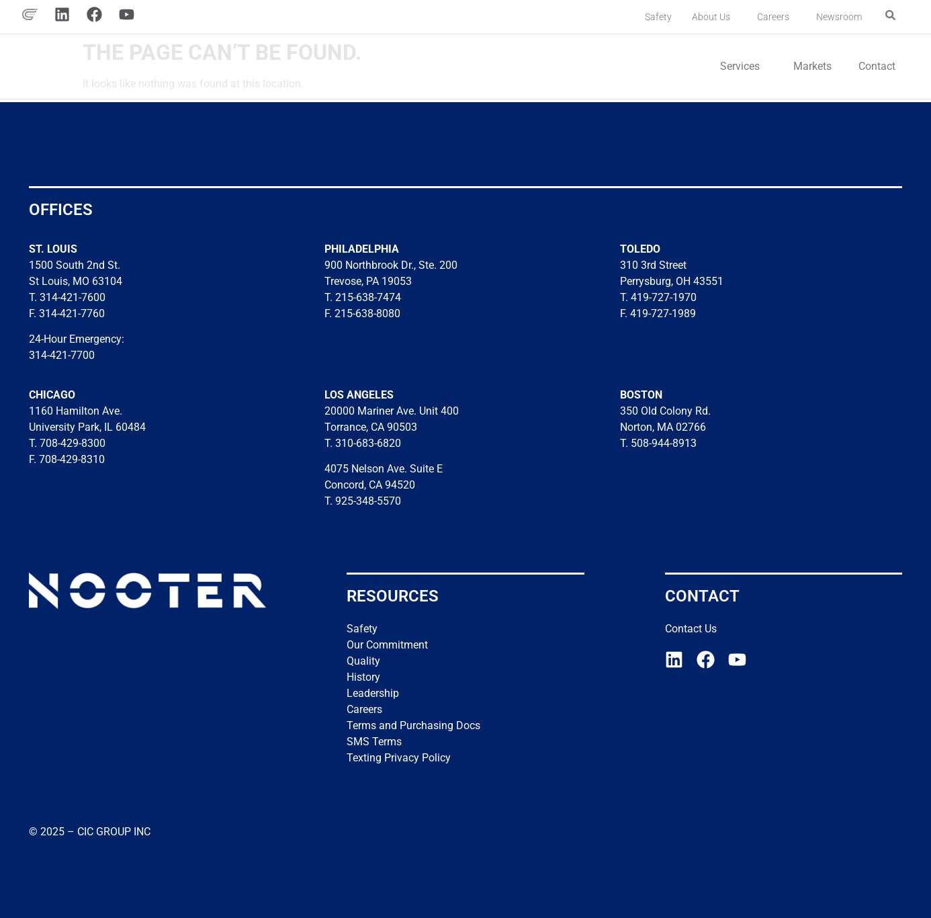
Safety (658, 16)
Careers (776, 17)
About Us (714, 17)
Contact (876, 66)
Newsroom (839, 16)
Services (743, 66)
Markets (812, 66)
